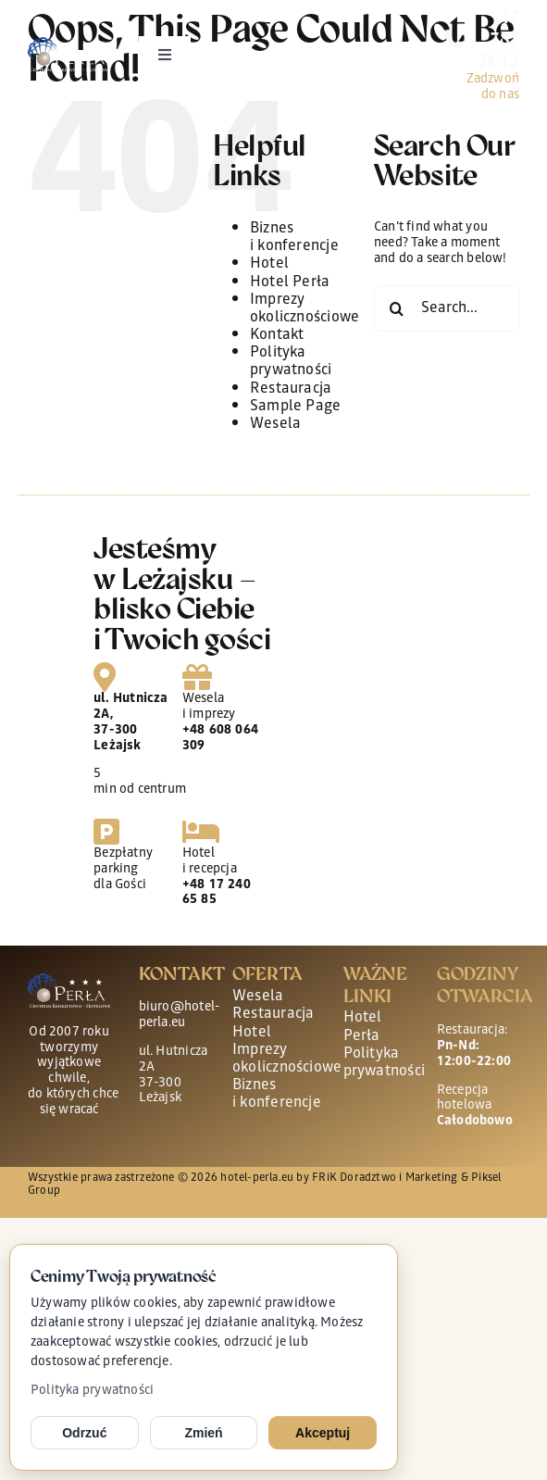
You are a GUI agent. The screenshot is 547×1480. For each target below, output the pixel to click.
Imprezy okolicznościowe (304, 309)
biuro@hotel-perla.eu (179, 1015)
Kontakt (277, 335)
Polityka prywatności (92, 1391)
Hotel (269, 264)
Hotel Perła (289, 283)
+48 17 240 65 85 (216, 893)
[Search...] (446, 308)
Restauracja (290, 389)
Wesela (275, 424)
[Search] (397, 308)
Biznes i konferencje (294, 238)
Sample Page (295, 407)
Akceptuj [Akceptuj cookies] (322, 1432)
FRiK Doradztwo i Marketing (384, 1178)
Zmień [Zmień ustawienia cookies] (203, 1432)
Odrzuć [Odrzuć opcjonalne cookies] (84, 1432)
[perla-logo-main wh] (69, 43)
